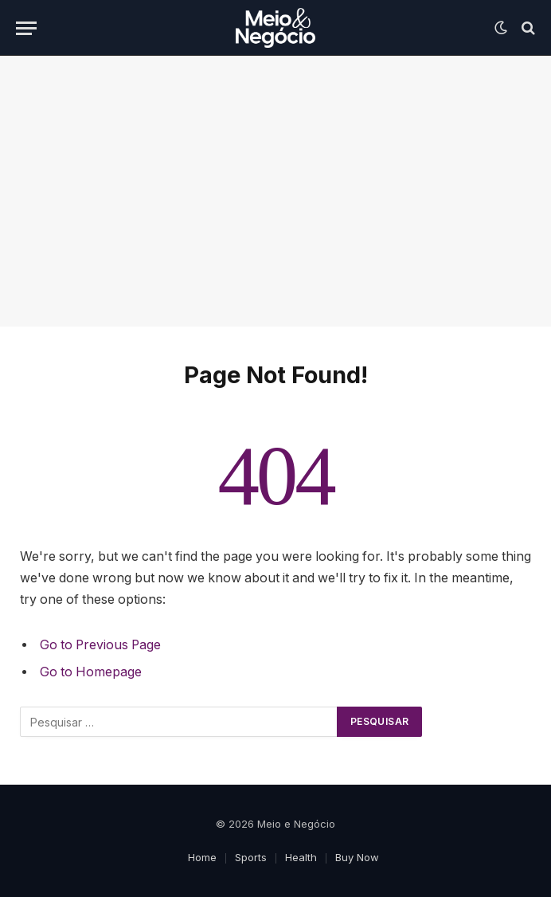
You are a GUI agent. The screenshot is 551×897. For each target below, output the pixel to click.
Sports (251, 857)
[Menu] (26, 28)
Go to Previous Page (100, 644)
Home (202, 857)
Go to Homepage (91, 672)
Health (301, 857)
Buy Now (357, 857)
